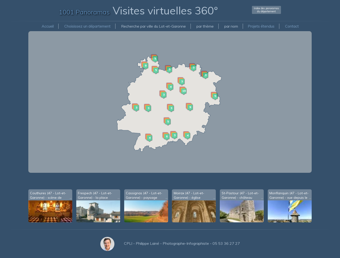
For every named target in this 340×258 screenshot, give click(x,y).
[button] (189, 97)
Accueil (48, 26)
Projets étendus (261, 26)
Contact (292, 26)
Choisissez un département (87, 26)
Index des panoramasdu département (266, 10)
